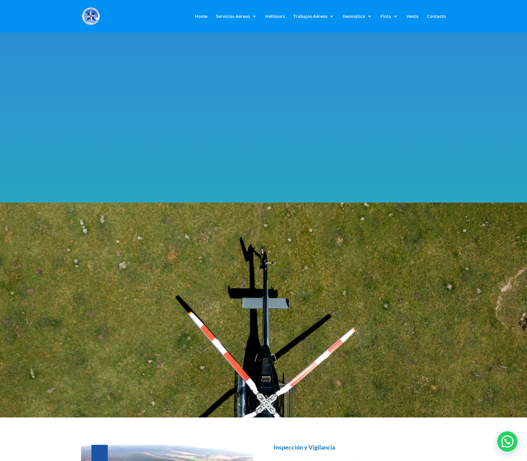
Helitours (275, 16)
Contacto (436, 16)
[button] (507, 441)
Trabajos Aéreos (310, 16)
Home (201, 16)
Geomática (354, 16)
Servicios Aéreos (233, 16)
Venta (412, 16)
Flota (385, 16)
